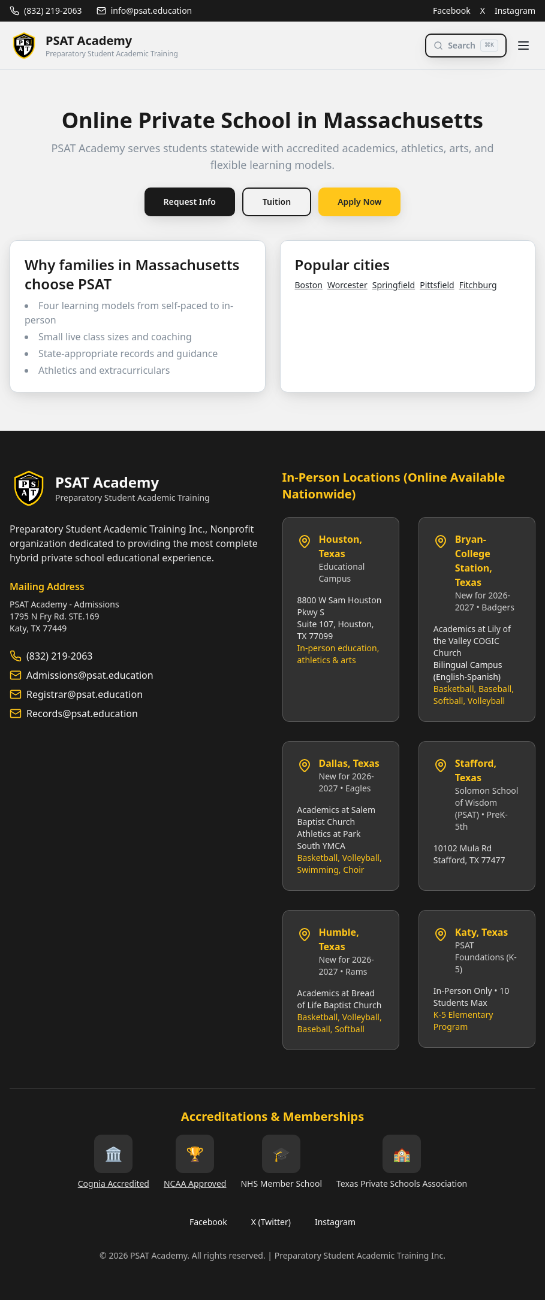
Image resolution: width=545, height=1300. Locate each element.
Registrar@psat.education (84, 694)
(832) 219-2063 (46, 10)
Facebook (452, 10)
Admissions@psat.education (89, 675)
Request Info (190, 201)
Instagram (515, 10)
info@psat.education (144, 10)
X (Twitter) (271, 1222)
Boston (309, 285)
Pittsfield (437, 285)
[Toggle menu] (523, 46)
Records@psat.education (82, 713)
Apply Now (359, 201)
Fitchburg (478, 285)
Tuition (277, 201)
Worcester (347, 285)
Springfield (393, 285)
